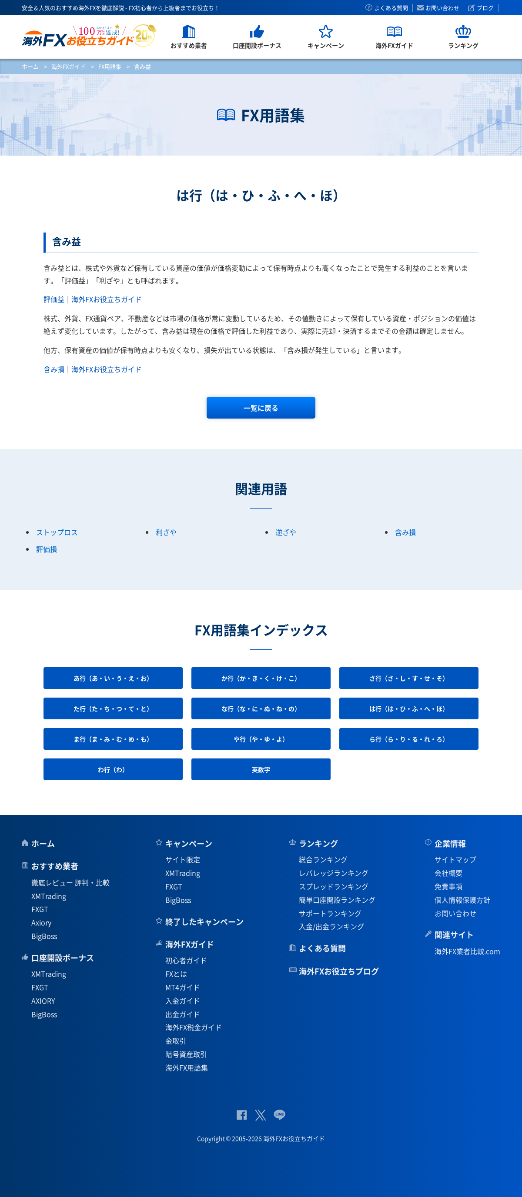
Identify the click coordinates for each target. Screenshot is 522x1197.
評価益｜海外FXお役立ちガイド (93, 299)
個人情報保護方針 (462, 899)
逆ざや (285, 532)
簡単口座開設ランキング (337, 899)
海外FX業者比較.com (467, 951)
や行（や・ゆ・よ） (261, 739)
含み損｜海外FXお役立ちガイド (93, 369)
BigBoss (44, 936)
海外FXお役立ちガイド (89, 35)
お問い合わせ (442, 8)
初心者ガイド (186, 960)
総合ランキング (323, 859)
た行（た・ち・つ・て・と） (113, 708)
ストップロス (57, 532)
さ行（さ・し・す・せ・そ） (408, 678)
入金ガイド (182, 1000)
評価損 (46, 549)
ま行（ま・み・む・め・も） (113, 739)
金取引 (175, 1040)
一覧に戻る (261, 407)
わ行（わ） (113, 769)
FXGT (39, 909)
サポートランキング (330, 913)
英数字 (261, 769)
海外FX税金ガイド (193, 1027)
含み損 (405, 532)
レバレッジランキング (333, 873)
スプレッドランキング (333, 886)
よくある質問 (391, 8)
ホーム (30, 66)
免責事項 (448, 886)
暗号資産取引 (186, 1054)
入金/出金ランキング (331, 926)
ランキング (318, 843)
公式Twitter (260, 1115)
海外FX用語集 (186, 1067)
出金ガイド (182, 1014)
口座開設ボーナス (62, 958)
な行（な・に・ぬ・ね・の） (261, 708)
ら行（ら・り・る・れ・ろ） (408, 739)
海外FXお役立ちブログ (339, 971)
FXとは (176, 973)
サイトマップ (455, 859)
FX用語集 (109, 66)
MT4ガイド (182, 987)
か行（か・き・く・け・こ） (261, 678)
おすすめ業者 (54, 866)
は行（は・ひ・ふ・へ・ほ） (408, 708)
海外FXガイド (68, 66)
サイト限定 (182, 859)
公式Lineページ (279, 1115)
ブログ (485, 8)
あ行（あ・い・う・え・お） (113, 678)
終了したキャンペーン (204, 922)
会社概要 (448, 873)
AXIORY (43, 1000)
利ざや (166, 532)
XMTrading (48, 896)
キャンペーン (188, 843)
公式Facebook (242, 1115)
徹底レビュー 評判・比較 (70, 882)
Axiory (41, 922)
